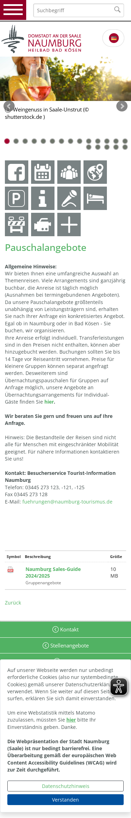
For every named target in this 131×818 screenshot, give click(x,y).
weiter (122, 106)
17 (107, 147)
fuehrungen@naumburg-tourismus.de (67, 501)
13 (116, 141)
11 (98, 141)
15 (89, 147)
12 (107, 141)
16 (98, 147)
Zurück (13, 602)
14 (125, 141)
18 (116, 147)
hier (71, 719)
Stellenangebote (69, 645)
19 (125, 147)
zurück (9, 106)
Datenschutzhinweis (65, 786)
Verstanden (65, 799)
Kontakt (69, 629)
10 (89, 141)
